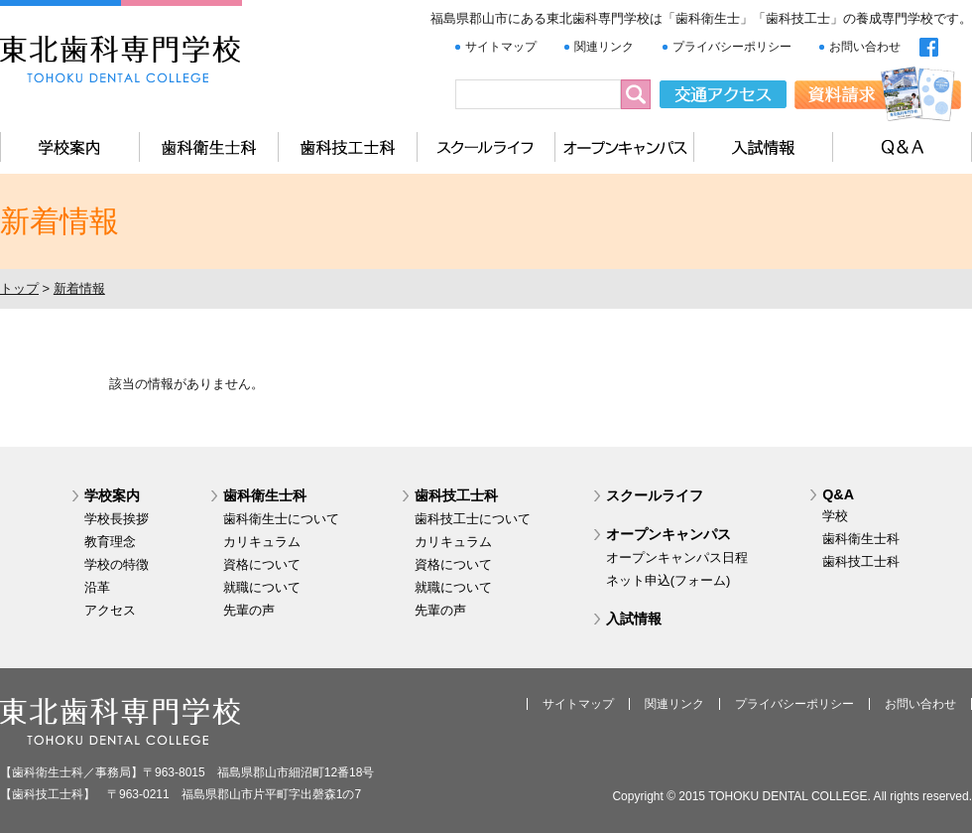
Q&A (838, 494)
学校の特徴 (116, 564)
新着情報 (79, 288)
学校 (835, 515)
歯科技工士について (473, 518)
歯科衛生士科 (264, 495)
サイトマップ (501, 47)
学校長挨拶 (116, 518)
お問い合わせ (865, 47)
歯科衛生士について (281, 518)
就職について (262, 587)
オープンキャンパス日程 (677, 557)
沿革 (97, 587)
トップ (19, 288)
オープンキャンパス (668, 534)
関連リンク (604, 47)
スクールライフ (654, 495)
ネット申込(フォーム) (668, 580)
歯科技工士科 (456, 495)
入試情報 (634, 618)
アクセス (110, 610)
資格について (262, 564)
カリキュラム (262, 541)
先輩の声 (249, 610)
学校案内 (112, 495)
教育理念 (110, 541)
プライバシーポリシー (731, 47)
